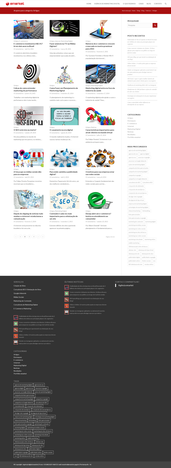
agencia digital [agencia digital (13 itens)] (144, 154)
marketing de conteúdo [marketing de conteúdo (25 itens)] (136, 221)
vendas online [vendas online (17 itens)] (149, 264)
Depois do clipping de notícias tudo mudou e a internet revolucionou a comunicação (28, 216)
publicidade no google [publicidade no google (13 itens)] (148, 257)
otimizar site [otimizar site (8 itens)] (132, 250)
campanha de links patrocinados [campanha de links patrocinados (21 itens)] (138, 168)
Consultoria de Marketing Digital (26, 305)
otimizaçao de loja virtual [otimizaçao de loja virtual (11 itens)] (145, 250)
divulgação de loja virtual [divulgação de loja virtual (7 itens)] (136, 200)
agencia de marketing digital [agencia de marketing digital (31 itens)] (137, 150)
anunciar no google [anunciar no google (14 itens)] (144, 157)
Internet (57, 41)
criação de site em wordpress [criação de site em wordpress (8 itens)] (138, 193)
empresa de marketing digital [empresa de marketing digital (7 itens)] (138, 204)
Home (133, 10)
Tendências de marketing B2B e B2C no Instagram (142, 85)
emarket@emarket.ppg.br (70, 464)
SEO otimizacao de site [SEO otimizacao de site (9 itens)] (135, 264)
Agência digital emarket (30, 464)
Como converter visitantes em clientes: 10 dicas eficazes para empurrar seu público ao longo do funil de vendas (141, 50)
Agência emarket (125, 285)
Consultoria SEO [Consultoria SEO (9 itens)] (147, 182)
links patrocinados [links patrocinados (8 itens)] (134, 214)
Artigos (16, 41)
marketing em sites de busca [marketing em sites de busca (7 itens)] (137, 232)
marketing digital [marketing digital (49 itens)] (150, 221)
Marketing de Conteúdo (22, 301)
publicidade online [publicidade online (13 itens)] (134, 261)
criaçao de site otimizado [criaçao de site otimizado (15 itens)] (136, 186)
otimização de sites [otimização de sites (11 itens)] (147, 253)
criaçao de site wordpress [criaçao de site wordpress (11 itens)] (137, 189)
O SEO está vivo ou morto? (25, 130)
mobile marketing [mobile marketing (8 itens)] (134, 243)
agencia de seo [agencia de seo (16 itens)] (133, 154)
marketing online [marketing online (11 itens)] (150, 239)
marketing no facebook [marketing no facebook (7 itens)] (135, 239)
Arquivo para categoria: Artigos (26, 10)
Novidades (131, 134)
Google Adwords (20, 293)
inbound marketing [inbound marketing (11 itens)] (134, 211)
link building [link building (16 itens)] (146, 211)
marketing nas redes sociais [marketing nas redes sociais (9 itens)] (137, 236)
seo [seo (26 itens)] (154, 261)
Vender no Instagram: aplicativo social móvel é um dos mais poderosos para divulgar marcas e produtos (142, 72)
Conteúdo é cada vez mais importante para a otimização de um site (64, 216)
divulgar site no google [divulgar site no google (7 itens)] (135, 196)
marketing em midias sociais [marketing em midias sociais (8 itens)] (137, 225)
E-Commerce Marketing (22, 309)
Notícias (148, 10)
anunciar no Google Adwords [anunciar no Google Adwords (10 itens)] (137, 161)
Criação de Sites (20, 286)
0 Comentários (18, 49)
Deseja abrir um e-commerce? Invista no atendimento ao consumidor (98, 216)
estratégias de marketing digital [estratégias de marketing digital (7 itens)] (138, 207)
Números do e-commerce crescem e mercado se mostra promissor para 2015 (100, 46)
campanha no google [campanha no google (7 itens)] (135, 175)
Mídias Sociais (19, 297)
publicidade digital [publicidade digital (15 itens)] (134, 257)
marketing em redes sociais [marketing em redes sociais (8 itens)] (137, 229)
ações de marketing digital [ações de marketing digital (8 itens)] (137, 164)
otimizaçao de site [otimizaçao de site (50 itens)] (134, 253)
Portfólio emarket (134, 137)
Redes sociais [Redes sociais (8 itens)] (146, 261)
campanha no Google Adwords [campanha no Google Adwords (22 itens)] (138, 179)
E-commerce (23, 41)
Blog (138, 10)
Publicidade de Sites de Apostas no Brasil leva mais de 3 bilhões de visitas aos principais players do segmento (142, 42)
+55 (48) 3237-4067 (49, 464)
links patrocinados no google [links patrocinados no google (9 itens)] (137, 218)
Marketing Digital (66, 41)
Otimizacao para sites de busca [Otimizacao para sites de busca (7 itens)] (138, 246)
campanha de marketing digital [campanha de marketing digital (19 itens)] (138, 171)
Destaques (132, 121)
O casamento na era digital (61, 130)
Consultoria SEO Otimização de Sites (27, 289)
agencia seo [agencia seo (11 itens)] (132, 157)
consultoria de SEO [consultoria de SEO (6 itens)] (134, 182)
